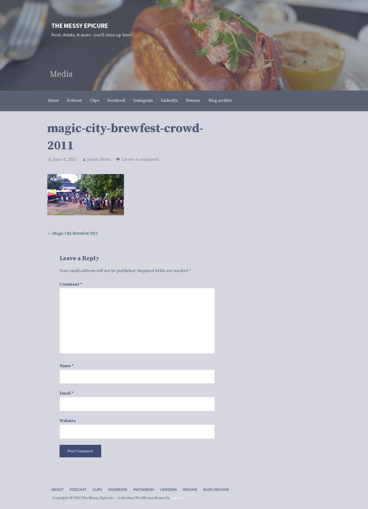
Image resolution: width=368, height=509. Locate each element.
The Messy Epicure (79, 25)
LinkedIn (169, 100)
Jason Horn (99, 159)
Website (68, 420)
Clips (94, 100)
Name (67, 365)
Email (67, 393)
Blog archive (220, 100)
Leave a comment (140, 159)
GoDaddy (178, 498)
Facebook (116, 100)
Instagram (143, 100)
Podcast (74, 100)
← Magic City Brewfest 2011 (72, 233)
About (53, 100)
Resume (193, 100)
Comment (71, 284)
